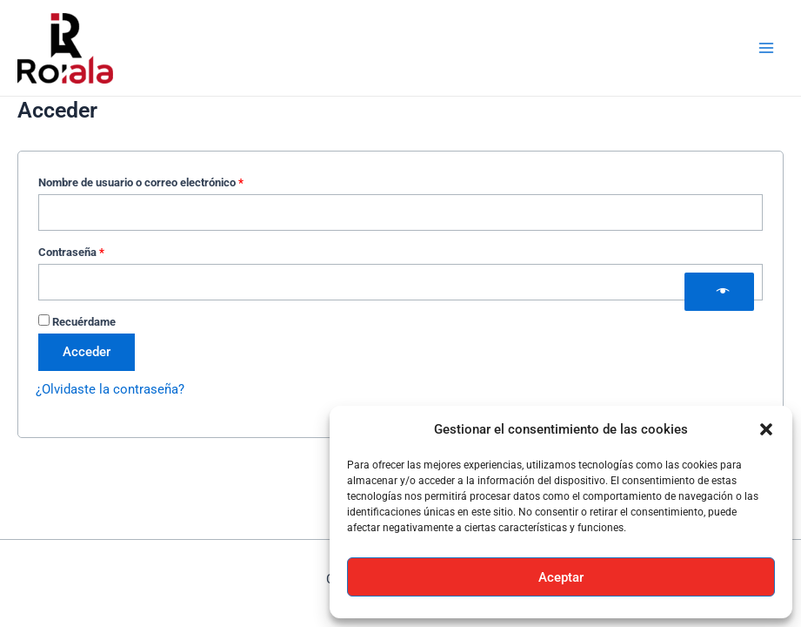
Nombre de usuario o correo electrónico (167, 180)
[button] (766, 429)
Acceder (86, 352)
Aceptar (561, 577)
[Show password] (719, 292)
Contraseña (97, 250)
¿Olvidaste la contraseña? (110, 389)
